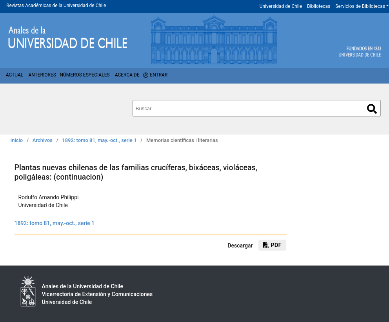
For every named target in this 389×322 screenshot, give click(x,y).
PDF (272, 245)
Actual (15, 75)
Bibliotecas (318, 6)
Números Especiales (84, 75)
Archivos (43, 140)
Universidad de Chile (281, 6)
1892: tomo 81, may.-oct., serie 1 (99, 140)
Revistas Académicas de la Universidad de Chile (56, 5)
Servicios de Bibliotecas (360, 6)
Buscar (372, 109)
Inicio (17, 140)
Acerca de (127, 75)
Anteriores (42, 75)
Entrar (158, 75)
